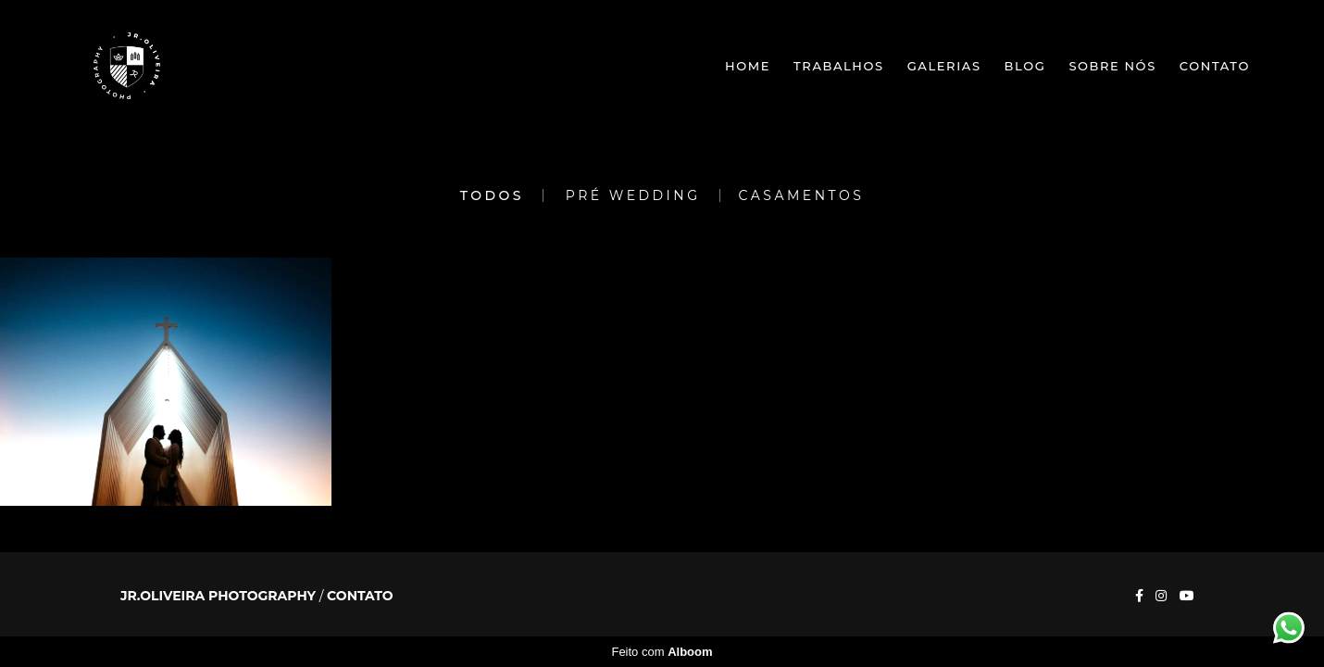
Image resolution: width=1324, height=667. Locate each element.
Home (747, 65)
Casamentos (802, 195)
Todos (492, 195)
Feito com (661, 652)
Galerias (944, 65)
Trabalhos (838, 65)
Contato (1215, 65)
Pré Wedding (633, 195)
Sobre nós (1111, 65)
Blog (1025, 65)
